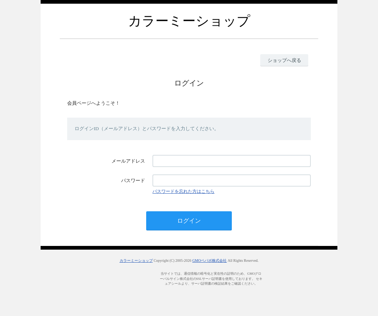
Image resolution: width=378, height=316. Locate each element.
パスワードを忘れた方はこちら (183, 191)
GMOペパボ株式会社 (209, 260)
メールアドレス (128, 161)
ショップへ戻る (284, 60)
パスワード (133, 180)
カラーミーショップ (136, 260)
